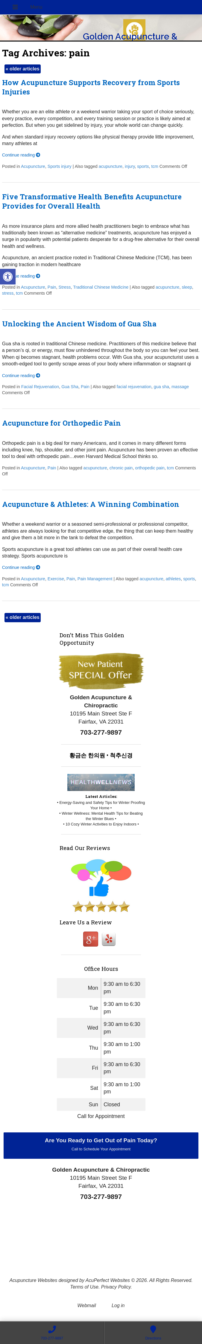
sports (143, 166)
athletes (173, 578)
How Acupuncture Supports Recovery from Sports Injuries (91, 87)
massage (180, 386)
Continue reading (21, 155)
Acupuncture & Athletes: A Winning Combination (90, 504)
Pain (52, 287)
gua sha (161, 386)
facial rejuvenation (134, 386)
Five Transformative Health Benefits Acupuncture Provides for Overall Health (92, 201)
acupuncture (110, 166)
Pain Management (95, 578)
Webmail (87, 1305)
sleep (187, 287)
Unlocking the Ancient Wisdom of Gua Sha (79, 324)
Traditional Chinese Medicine (100, 287)
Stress (65, 287)
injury (130, 166)
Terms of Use (84, 1286)
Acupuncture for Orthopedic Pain (61, 423)
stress (7, 293)
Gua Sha (69, 386)
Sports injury (60, 166)
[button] (8, 276)
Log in (118, 1305)
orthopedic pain (149, 467)
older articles (23, 68)
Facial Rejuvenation (40, 386)
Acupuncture (33, 166)
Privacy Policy (115, 1286)
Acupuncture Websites (33, 1280)
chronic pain (121, 467)
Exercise (56, 578)
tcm (154, 166)
